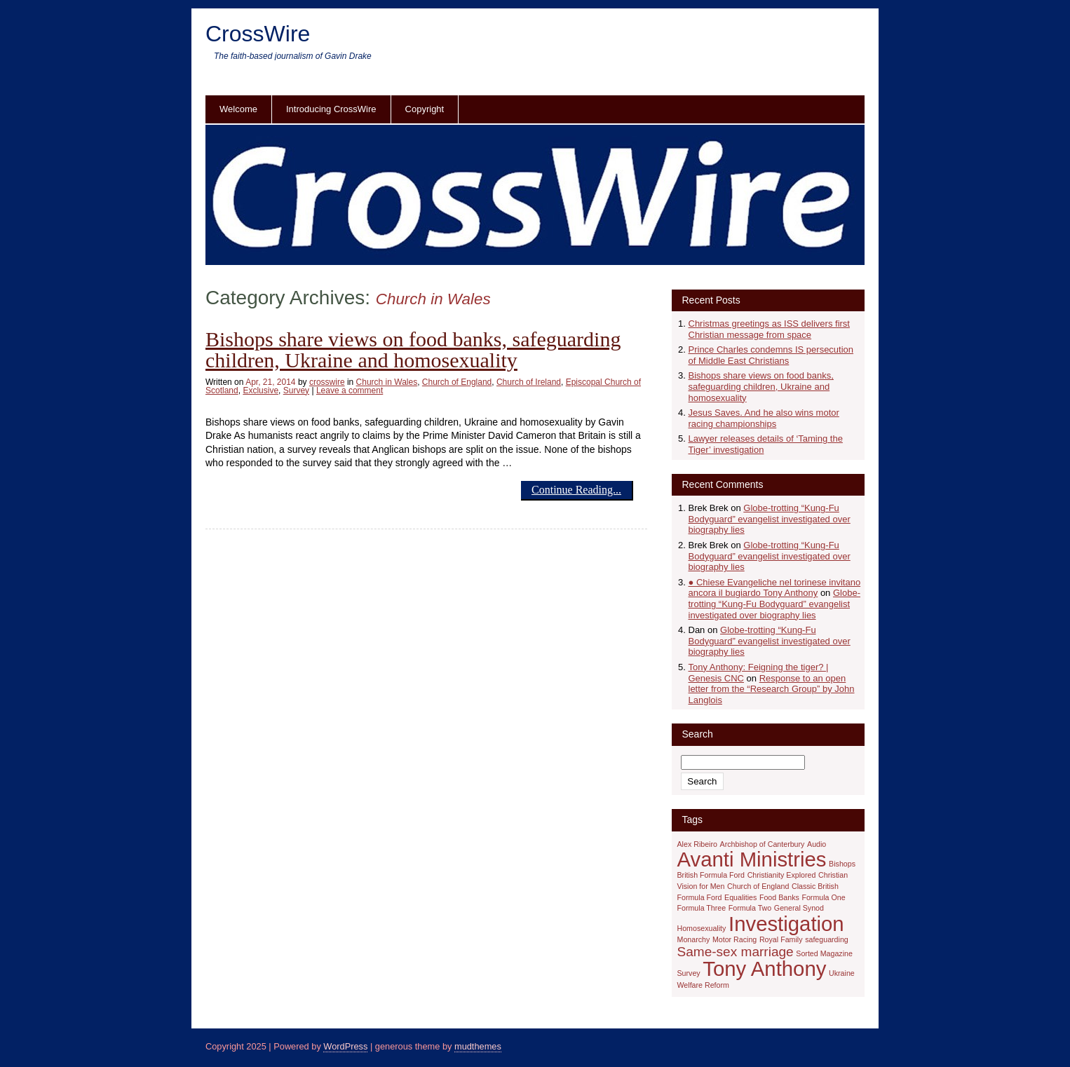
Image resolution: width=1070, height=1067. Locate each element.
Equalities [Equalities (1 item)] (740, 897)
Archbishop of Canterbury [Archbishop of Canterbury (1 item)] (762, 844)
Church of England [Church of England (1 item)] (758, 886)
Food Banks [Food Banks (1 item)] (779, 897)
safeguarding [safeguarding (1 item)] (826, 939)
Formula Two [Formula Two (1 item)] (750, 908)
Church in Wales (387, 382)
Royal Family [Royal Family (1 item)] (781, 939)
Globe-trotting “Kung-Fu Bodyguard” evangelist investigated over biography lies (770, 519)
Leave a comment (349, 390)
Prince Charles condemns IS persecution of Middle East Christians (771, 355)
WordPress (345, 1046)
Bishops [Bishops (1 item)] (842, 863)
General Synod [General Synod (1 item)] (799, 908)
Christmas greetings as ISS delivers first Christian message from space (769, 329)
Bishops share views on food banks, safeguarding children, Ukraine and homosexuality (413, 349)
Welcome (238, 109)
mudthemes (477, 1046)
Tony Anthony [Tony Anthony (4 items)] (764, 968)
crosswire (327, 382)
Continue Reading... (576, 490)
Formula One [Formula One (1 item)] (823, 897)
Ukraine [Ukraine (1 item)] (842, 973)
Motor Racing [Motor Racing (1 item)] (734, 939)
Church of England (457, 382)
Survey (296, 390)
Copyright (425, 109)
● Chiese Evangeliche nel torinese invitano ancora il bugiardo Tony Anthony (775, 588)
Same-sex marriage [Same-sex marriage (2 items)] (735, 951)
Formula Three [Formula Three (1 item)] (701, 908)
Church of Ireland (528, 382)
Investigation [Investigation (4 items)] (786, 923)
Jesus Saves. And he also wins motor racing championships (764, 418)
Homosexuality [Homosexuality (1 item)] (701, 928)
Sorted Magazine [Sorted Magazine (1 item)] (824, 953)
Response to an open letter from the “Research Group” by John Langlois (772, 689)
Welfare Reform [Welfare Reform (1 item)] (703, 985)
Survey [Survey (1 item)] (688, 973)
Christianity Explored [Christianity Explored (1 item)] (781, 875)
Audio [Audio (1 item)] (816, 844)
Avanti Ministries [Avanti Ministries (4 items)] (752, 859)
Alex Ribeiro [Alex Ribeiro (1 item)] (697, 844)
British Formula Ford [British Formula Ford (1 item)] (711, 875)
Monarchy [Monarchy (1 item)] (693, 939)
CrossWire (257, 33)
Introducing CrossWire (331, 109)
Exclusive (260, 390)
